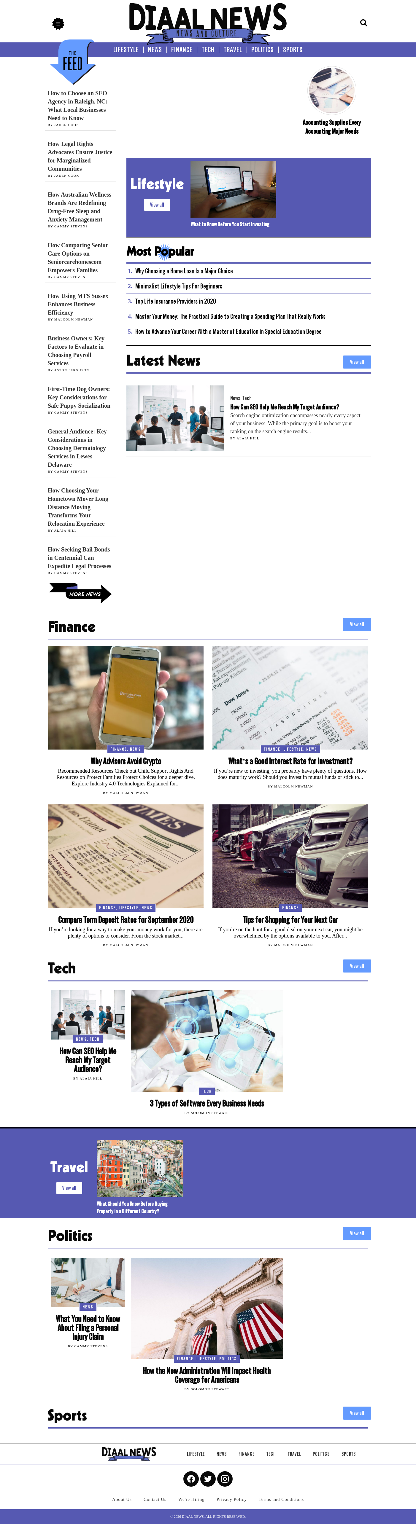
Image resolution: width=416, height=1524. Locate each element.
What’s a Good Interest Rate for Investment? (290, 761)
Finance (118, 749)
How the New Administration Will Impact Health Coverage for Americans (207, 1375)
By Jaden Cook (63, 125)
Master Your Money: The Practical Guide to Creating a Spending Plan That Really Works (230, 316)
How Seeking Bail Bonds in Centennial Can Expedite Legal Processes (79, 557)
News (235, 398)
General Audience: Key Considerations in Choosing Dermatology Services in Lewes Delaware (77, 448)
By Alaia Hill (62, 530)
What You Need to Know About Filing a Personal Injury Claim (88, 1328)
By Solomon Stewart (206, 1113)
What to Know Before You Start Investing (229, 224)
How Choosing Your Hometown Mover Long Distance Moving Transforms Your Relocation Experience (78, 507)
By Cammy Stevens (68, 226)
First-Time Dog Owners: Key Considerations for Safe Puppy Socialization (79, 397)
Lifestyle (293, 749)
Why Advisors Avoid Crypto (125, 761)
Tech (247, 398)
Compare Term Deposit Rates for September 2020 (125, 920)
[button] (58, 23)
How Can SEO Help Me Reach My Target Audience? (284, 407)
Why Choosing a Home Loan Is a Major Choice (184, 271)
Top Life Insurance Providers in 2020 (175, 301)
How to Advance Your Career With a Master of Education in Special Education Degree (228, 331)
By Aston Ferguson (68, 370)
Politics (228, 1359)
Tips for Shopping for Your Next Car (290, 920)
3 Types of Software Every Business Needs (207, 1104)
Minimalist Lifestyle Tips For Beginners (178, 286)
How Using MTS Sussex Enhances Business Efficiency (78, 304)
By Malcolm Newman (70, 319)
